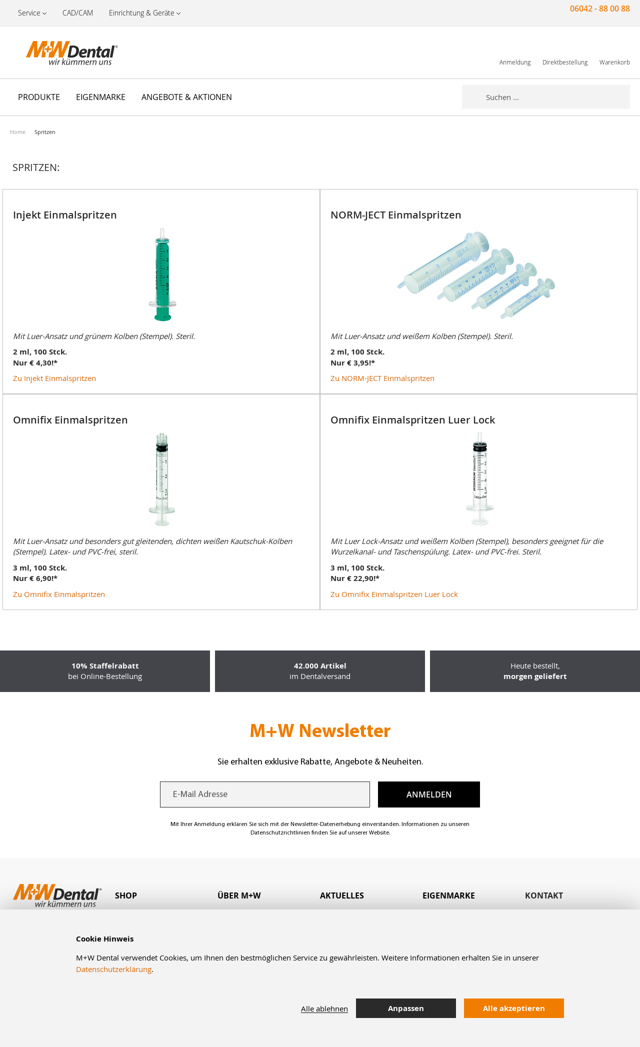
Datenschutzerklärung (114, 969)
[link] (515, 52)
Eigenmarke (448, 895)
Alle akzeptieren (514, 1008)
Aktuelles (342, 895)
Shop (126, 895)
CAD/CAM (77, 13)
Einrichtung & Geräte (141, 13)
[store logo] (60, 52)
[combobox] (558, 97)
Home (18, 132)
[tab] (166, 895)
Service (29, 13)
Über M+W (239, 895)
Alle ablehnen (324, 1009)
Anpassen (406, 1008)
